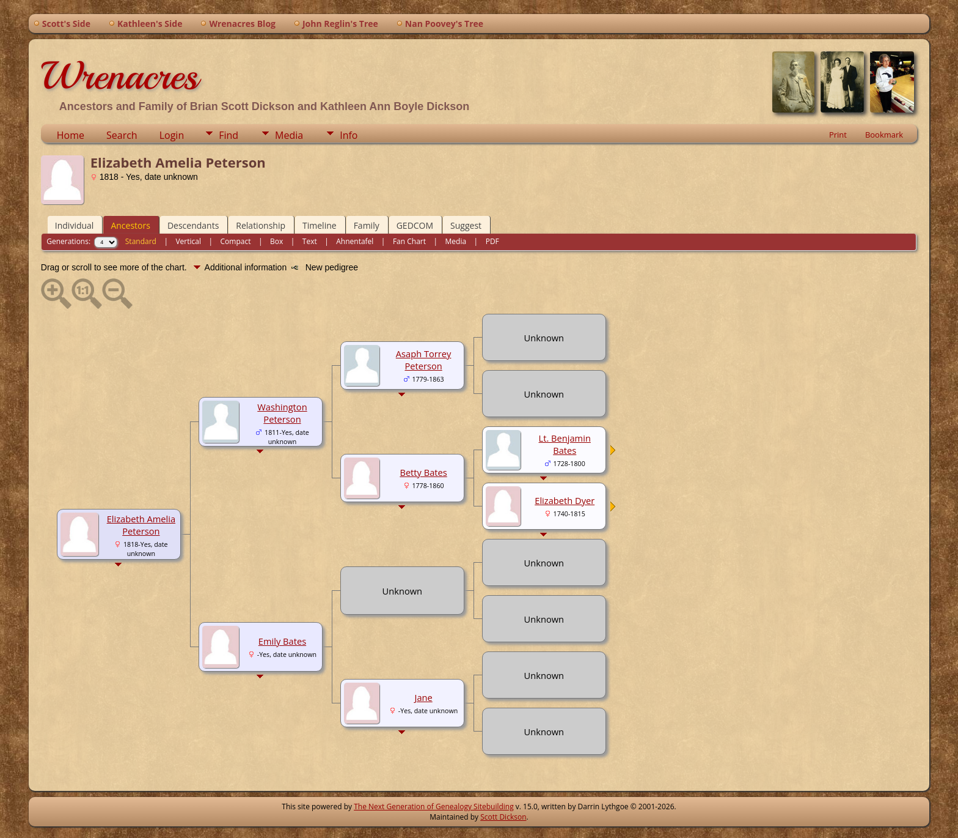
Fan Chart (409, 241)
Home (70, 135)
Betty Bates (423, 472)
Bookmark (884, 134)
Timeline (319, 225)
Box (276, 241)
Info (348, 135)
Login (172, 135)
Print (838, 134)
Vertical (188, 241)
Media (289, 135)
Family (366, 225)
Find (228, 135)
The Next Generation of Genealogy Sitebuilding (434, 806)
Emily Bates (282, 641)
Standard (140, 241)
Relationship (260, 225)
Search (121, 135)
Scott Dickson (503, 817)
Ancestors (130, 225)
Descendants (193, 225)
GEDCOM (415, 225)
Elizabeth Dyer (564, 500)
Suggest (465, 225)
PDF (492, 241)
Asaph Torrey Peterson (424, 359)
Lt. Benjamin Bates (565, 444)
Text (309, 241)
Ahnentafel (354, 241)
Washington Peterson (282, 413)
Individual (74, 225)
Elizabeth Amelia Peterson (141, 525)
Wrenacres (119, 75)
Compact (236, 241)
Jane (423, 697)
